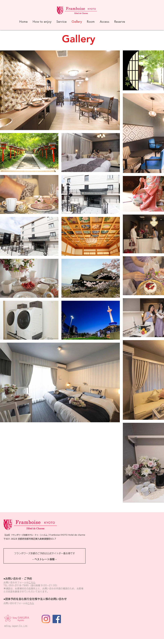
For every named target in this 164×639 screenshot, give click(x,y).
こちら (32, 582)
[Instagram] (46, 619)
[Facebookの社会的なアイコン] (57, 619)
